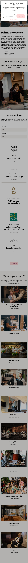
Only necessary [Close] (9, 16)
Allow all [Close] (21, 16)
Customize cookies (14, 19)
